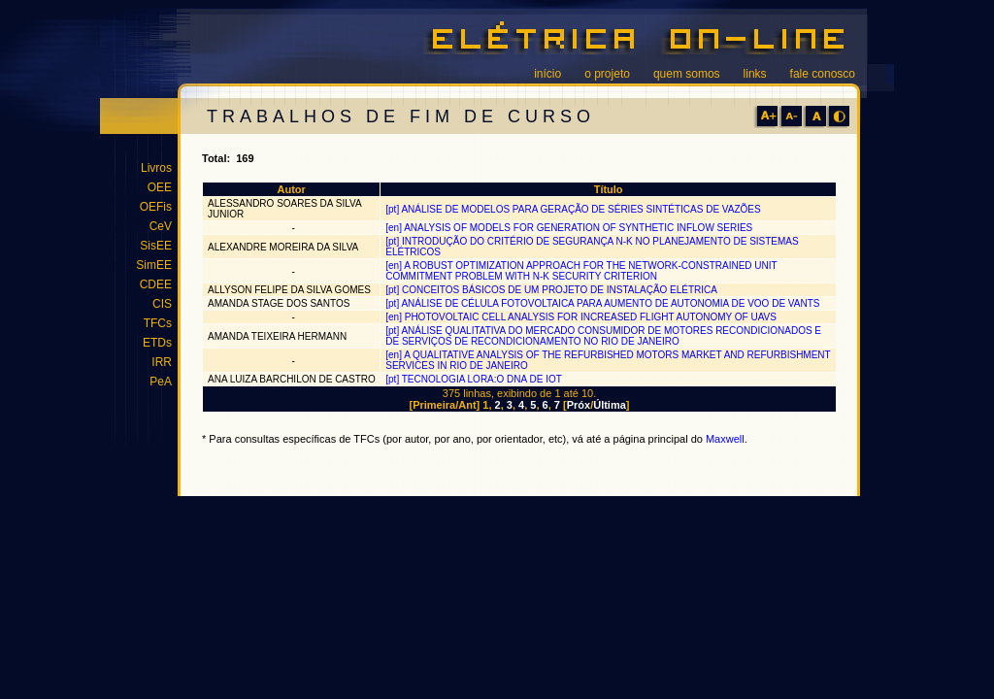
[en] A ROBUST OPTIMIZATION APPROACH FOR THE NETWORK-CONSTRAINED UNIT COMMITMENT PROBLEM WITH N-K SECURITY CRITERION (581, 271)
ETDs (157, 343)
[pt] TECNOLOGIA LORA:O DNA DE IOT (473, 379)
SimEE (154, 265)
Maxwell (725, 439)
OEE (160, 187)
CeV (160, 226)
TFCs (158, 323)
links (755, 74)
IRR (161, 362)
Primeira (434, 405)
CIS (162, 304)
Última (609, 405)
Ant (467, 405)
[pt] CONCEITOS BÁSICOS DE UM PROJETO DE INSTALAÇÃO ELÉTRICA (551, 289)
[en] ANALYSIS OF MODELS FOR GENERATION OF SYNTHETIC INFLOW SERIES (568, 227)
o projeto (607, 74)
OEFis (156, 207)
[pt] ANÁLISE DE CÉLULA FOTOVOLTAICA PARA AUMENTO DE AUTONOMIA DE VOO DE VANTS (602, 303)
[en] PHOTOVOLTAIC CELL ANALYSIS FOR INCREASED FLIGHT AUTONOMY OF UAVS (581, 317)
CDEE (156, 284)
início (547, 74)
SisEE (156, 245)
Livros (156, 168)
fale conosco (822, 74)
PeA (160, 381)
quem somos (686, 74)
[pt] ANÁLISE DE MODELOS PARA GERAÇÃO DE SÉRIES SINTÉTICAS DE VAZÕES (572, 209)
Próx (578, 405)
